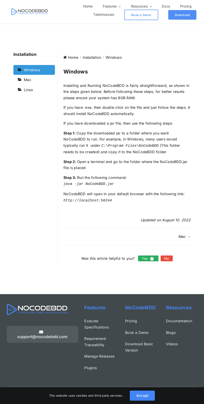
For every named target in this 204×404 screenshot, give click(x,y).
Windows (32, 69)
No (166, 257)
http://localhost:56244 (87, 199)
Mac (27, 79)
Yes (148, 257)
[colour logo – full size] (29, 10)
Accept (142, 395)
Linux (28, 89)
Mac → (185, 235)
